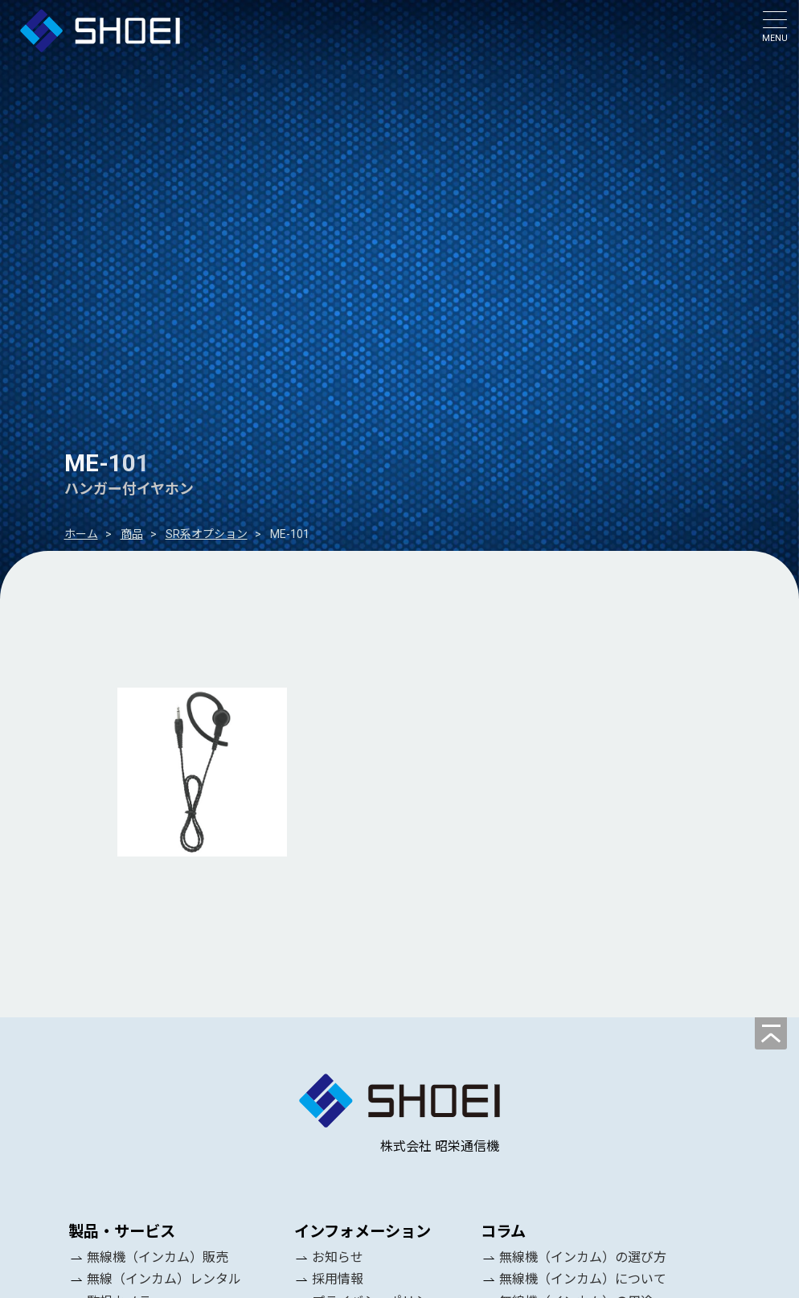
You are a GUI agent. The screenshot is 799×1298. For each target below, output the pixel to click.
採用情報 (337, 1279)
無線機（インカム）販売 (157, 1257)
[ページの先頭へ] (771, 1033)
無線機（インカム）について (582, 1279)
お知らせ (337, 1257)
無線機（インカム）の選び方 (582, 1257)
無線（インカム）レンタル (164, 1279)
